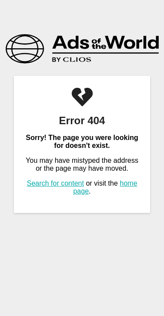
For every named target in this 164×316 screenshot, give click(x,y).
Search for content (55, 183)
